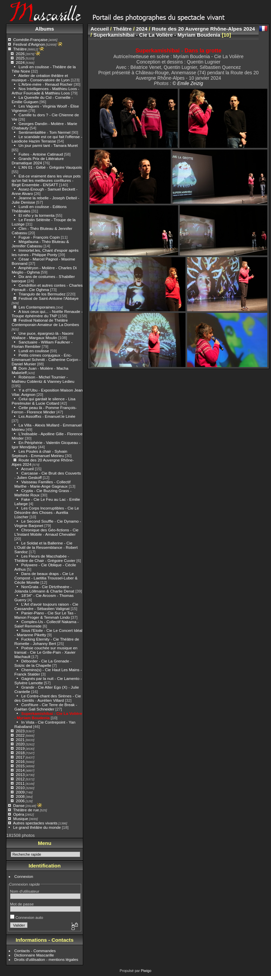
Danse (18, 805)
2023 (20, 731)
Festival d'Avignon (29, 44)
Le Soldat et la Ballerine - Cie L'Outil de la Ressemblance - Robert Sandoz (46, 547)
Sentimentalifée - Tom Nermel (44, 132)
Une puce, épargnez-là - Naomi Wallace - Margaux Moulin (42, 335)
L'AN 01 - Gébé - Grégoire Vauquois (50, 167)
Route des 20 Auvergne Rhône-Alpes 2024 (203, 29)
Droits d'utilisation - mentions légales (46, 959)
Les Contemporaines (36, 307)
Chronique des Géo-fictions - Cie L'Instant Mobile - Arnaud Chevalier (46, 532)
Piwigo (146, 971)
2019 (20, 748)
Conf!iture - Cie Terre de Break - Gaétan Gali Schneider (45, 706)
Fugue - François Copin (39, 237)
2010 (20, 787)
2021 (20, 739)
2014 (20, 770)
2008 (20, 796)
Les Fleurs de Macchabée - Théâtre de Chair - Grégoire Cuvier (44, 558)
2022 (20, 735)
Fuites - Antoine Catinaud (40, 154)
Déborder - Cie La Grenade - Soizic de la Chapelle (42, 663)
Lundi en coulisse (33, 351)
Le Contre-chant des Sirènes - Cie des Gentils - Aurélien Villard (47, 698)
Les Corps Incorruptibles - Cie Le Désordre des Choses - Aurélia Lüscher (46, 512)
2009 (20, 792)
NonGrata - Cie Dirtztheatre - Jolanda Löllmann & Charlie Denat (44, 588)
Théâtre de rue (26, 810)
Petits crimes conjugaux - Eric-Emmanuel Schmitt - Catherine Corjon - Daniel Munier (46, 359)
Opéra (18, 814)
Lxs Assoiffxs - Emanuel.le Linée (46, 416)
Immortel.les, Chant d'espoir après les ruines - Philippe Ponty (45, 252)
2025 (20, 58)
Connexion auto (26, 917)
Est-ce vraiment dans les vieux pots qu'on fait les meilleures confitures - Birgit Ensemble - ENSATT (46, 180)
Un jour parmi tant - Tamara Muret (47, 145)
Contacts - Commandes (35, 950)
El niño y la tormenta (37, 215)
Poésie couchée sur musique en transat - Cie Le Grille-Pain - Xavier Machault (45, 652)
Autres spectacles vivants (35, 823)
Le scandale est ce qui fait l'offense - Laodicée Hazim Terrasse (47, 138)
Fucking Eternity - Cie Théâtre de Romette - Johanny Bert (46, 641)
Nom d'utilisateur (24, 891)
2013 (20, 774)
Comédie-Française (30, 39)
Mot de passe (22, 904)
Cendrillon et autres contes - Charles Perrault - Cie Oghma (47, 287)
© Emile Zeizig (187, 83)
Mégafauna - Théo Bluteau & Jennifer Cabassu (40, 243)
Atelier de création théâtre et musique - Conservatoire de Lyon (41, 77)
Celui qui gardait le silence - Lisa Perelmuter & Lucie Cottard (43, 401)
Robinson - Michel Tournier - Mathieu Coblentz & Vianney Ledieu (43, 379)
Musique (20, 818)
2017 (20, 757)
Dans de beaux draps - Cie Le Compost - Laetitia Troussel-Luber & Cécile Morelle (45, 577)
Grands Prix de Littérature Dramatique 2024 (38, 160)
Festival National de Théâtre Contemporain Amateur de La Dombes (45, 322)
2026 (20, 53)
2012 (20, 779)
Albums (44, 29)
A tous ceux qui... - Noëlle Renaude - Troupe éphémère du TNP (47, 313)
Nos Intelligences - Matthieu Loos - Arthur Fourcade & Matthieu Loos (45, 90)
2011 (20, 783)
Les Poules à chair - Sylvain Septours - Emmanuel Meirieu (39, 453)
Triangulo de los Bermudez (41, 294)
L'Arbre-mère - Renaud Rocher (45, 84)
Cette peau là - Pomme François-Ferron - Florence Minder (44, 409)
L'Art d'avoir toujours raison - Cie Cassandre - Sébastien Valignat (46, 606)
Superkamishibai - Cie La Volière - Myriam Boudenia (48, 715)
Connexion (23, 876)
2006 (20, 801)
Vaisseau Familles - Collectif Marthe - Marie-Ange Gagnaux (42, 484)
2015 (20, 766)
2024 (20, 62)
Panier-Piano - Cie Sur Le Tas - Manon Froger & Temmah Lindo (45, 615)
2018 (20, 752)
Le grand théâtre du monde (37, 827)
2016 (20, 761)
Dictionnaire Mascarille (34, 955)
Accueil (27, 468)
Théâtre (20, 49)
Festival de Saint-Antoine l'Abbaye (48, 298)
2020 (20, 744)
